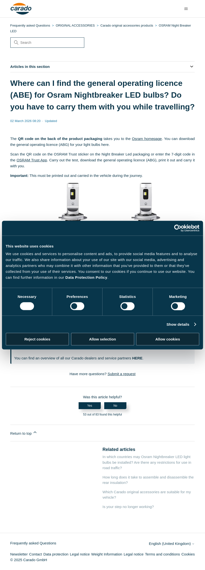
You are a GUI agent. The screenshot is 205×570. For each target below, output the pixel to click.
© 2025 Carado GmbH (28, 560)
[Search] (47, 42)
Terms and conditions (162, 554)
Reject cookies (37, 339)
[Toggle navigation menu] (186, 9)
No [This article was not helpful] (115, 405)
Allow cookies (167, 339)
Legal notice (80, 554)
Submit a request (121, 374)
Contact (35, 554)
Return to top (24, 432)
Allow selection (102, 339)
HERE (137, 358)
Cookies (188, 554)
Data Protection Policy (86, 277)
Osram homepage (147, 139)
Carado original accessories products (127, 25)
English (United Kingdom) (172, 543)
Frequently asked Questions (30, 25)
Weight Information (106, 554)
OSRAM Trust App (32, 160)
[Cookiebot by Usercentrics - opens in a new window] (177, 228)
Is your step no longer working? (128, 507)
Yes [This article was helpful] (89, 405)
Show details (178, 324)
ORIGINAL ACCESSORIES (75, 25)
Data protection (55, 554)
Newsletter (19, 554)
